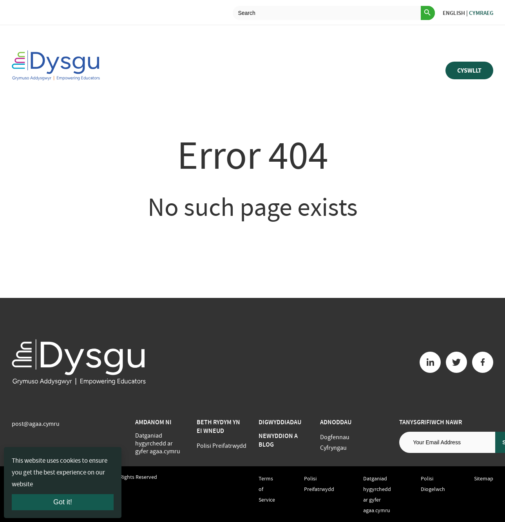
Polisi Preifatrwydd (221, 446)
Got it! (62, 502)
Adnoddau (335, 422)
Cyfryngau (333, 448)
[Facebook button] (482, 362)
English (454, 13)
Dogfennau (334, 437)
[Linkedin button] (430, 362)
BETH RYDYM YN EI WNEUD (218, 426)
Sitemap (483, 478)
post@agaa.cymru (36, 424)
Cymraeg (481, 13)
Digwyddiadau (280, 422)
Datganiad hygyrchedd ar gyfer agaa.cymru (157, 443)
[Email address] (447, 442)
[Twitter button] (456, 362)
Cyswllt (469, 70)
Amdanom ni (153, 422)
